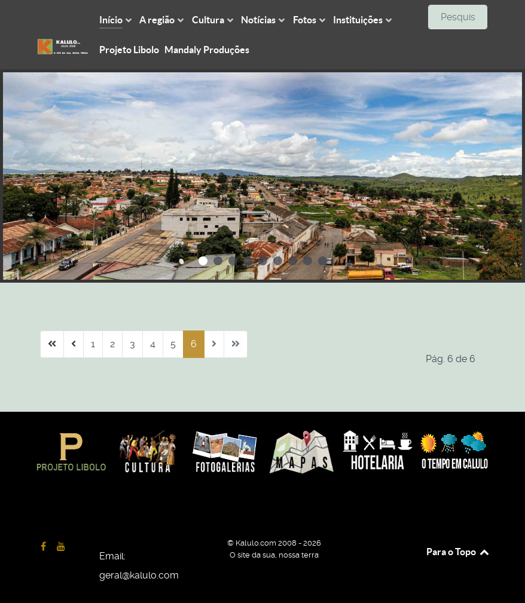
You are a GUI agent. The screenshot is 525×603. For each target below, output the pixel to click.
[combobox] (457, 17)
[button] (203, 260)
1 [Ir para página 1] (93, 344)
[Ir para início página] (52, 344)
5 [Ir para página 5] (173, 344)
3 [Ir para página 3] (132, 344)
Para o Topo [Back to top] (458, 551)
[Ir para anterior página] (73, 344)
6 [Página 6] (194, 344)
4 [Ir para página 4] (152, 344)
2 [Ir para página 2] (112, 344)
